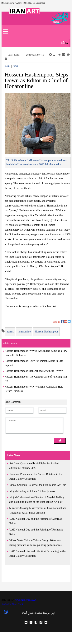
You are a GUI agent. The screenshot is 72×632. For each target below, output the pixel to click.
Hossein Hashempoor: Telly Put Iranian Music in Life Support (34, 363)
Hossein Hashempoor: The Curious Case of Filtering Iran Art (36, 379)
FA (66, 43)
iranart (10, 331)
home (8, 66)
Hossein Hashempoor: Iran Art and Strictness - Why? (34, 371)
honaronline (24, 331)
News (15, 66)
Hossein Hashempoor (46, 331)
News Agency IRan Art (25, 600)
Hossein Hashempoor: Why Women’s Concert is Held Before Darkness (34, 389)
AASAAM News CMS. (12, 604)
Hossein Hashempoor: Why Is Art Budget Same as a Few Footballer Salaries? (36, 353)
